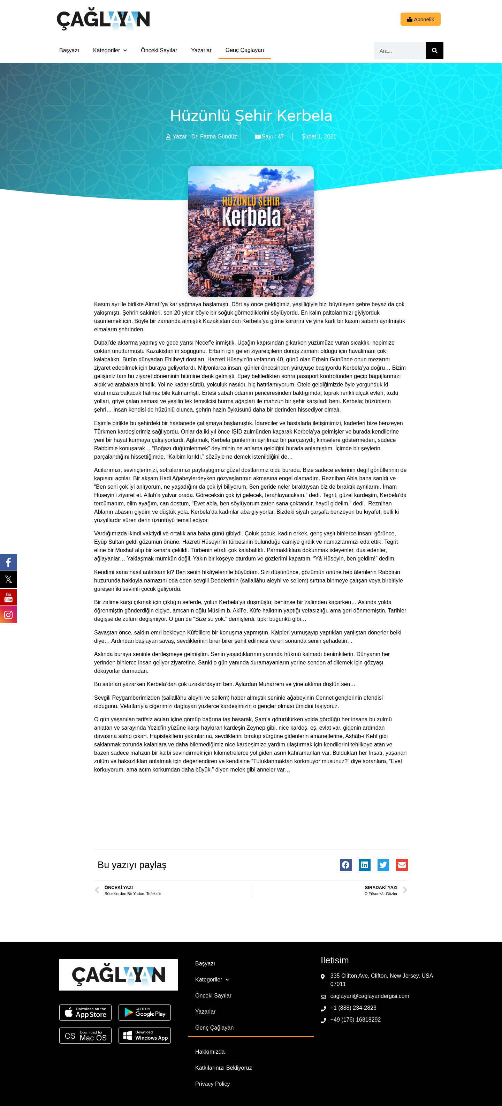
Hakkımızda (210, 1052)
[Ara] (434, 50)
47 (280, 137)
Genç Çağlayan (245, 50)
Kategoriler (110, 50)
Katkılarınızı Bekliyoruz (223, 1068)
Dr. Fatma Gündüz (214, 137)
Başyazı (69, 50)
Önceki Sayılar (159, 50)
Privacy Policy (212, 1084)
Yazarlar (201, 50)
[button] (346, 865)
